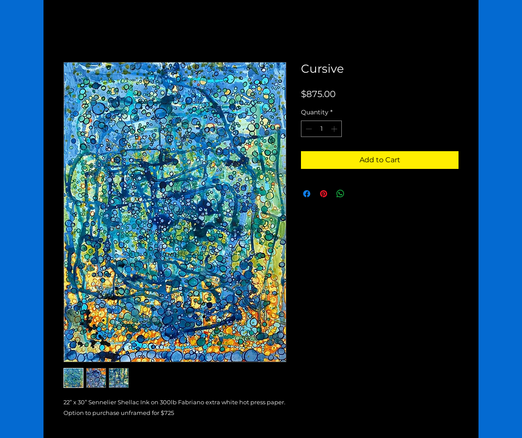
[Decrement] (307, 129)
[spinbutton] (321, 129)
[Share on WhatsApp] (340, 193)
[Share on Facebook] (306, 193)
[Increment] (334, 129)
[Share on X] (357, 193)
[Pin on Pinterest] (323, 193)
